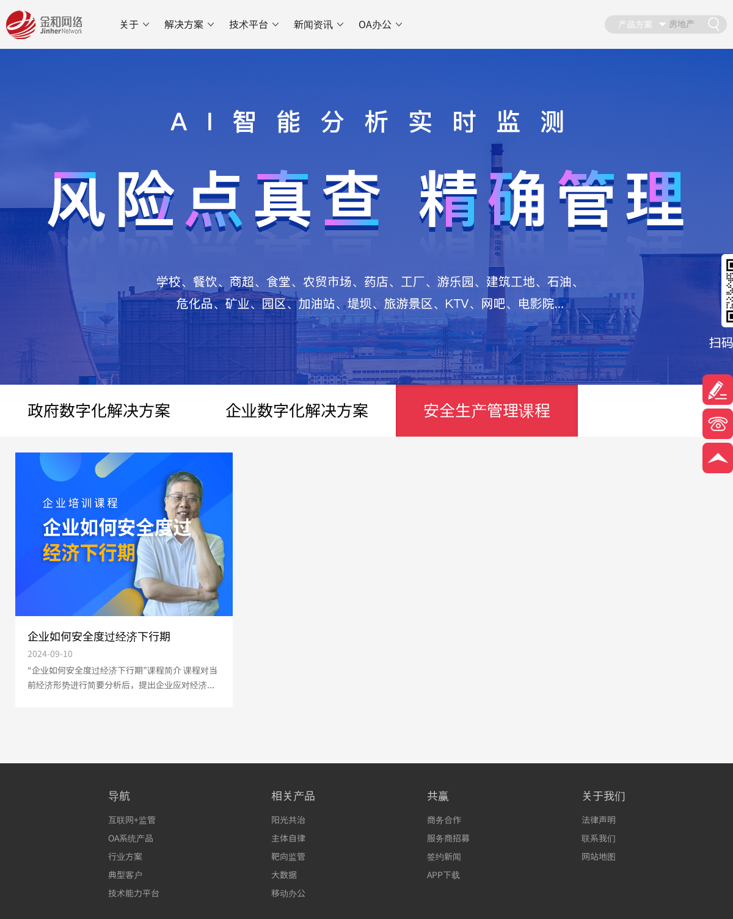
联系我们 (599, 838)
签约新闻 (444, 856)
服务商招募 (448, 838)
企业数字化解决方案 (296, 410)
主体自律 (288, 838)
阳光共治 (288, 820)
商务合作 (444, 820)
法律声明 (599, 820)
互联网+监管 (132, 820)
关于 (129, 24)
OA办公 (375, 24)
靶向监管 (288, 856)
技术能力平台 (133, 893)
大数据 (284, 875)
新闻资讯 (313, 24)
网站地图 (599, 856)
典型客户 (125, 875)
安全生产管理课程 (486, 410)
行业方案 (125, 856)
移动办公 (288, 893)
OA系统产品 (130, 838)
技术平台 (248, 24)
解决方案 (183, 24)
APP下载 (443, 875)
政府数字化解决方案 (98, 410)
